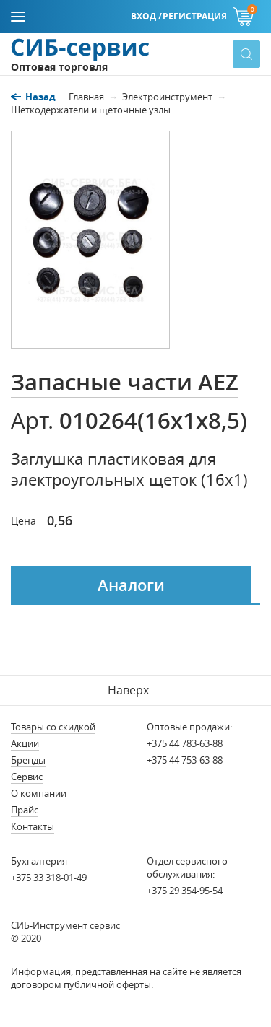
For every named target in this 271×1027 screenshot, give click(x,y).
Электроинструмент (167, 96)
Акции (25, 743)
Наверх (128, 690)
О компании (38, 793)
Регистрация (195, 16)
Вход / (146, 16)
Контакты (32, 826)
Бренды (28, 759)
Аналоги (131, 585)
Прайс (24, 809)
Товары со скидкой (53, 726)
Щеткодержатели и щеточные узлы (91, 109)
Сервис (27, 776)
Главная (86, 96)
